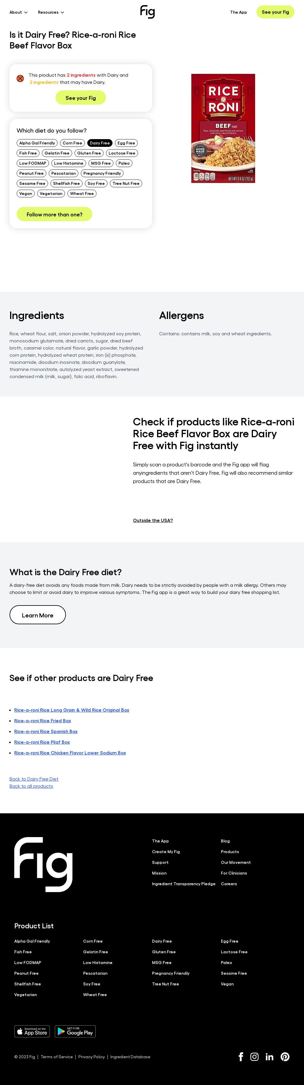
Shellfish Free (66, 183)
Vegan (25, 193)
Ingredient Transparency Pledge (184, 883)
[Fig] (147, 12)
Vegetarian (51, 193)
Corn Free (72, 142)
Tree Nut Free (126, 183)
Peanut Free (31, 173)
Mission (159, 872)
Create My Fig (166, 851)
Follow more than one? (54, 214)
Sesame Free (32, 183)
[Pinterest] (285, 1056)
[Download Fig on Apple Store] (32, 1031)
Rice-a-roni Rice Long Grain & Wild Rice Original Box (71, 709)
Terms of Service (57, 1056)
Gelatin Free (57, 152)
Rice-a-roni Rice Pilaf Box (42, 741)
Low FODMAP (32, 163)
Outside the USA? (153, 520)
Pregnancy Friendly (102, 173)
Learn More (37, 614)
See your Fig (275, 12)
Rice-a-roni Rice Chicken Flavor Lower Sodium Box (70, 752)
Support (160, 861)
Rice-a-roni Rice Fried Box (42, 720)
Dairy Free (100, 142)
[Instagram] (254, 1056)
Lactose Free (122, 152)
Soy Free (96, 183)
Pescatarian (63, 173)
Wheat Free (82, 193)
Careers (229, 883)
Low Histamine (68, 163)
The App (238, 12)
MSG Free (101, 163)
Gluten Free (89, 152)
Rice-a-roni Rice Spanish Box (45, 731)
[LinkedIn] (269, 1056)
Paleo (124, 163)
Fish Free (28, 152)
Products (230, 851)
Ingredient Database (130, 1056)
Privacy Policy (91, 1056)
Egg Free (126, 142)
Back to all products (31, 785)
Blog (225, 840)
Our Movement (236, 861)
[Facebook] (241, 1056)
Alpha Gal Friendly (37, 142)
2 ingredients (81, 75)
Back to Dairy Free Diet (34, 778)
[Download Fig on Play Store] (75, 1031)
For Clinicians (234, 872)
